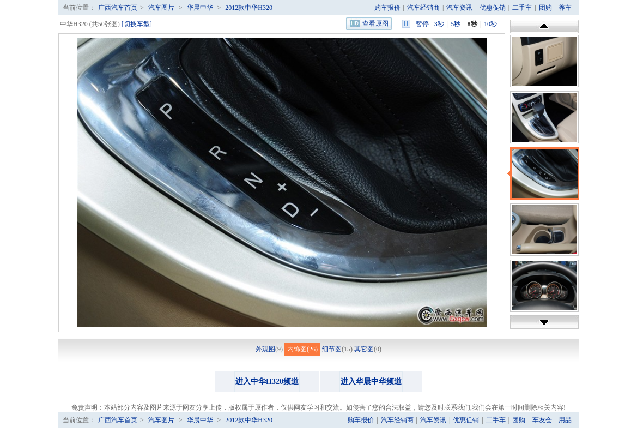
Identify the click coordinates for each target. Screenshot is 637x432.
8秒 (472, 24)
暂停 (422, 24)
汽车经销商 (423, 7)
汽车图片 (161, 7)
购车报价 (387, 7)
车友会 (542, 420)
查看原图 (375, 23)
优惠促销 (493, 7)
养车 (565, 7)
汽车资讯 (459, 7)
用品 (565, 420)
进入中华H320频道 (267, 381)
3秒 (439, 24)
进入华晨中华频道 (371, 381)
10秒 (490, 24)
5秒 (455, 24)
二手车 (522, 7)
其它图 (364, 349)
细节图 (332, 349)
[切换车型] (137, 24)
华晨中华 (200, 7)
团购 (545, 7)
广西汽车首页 (117, 7)
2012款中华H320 (248, 7)
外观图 (265, 349)
